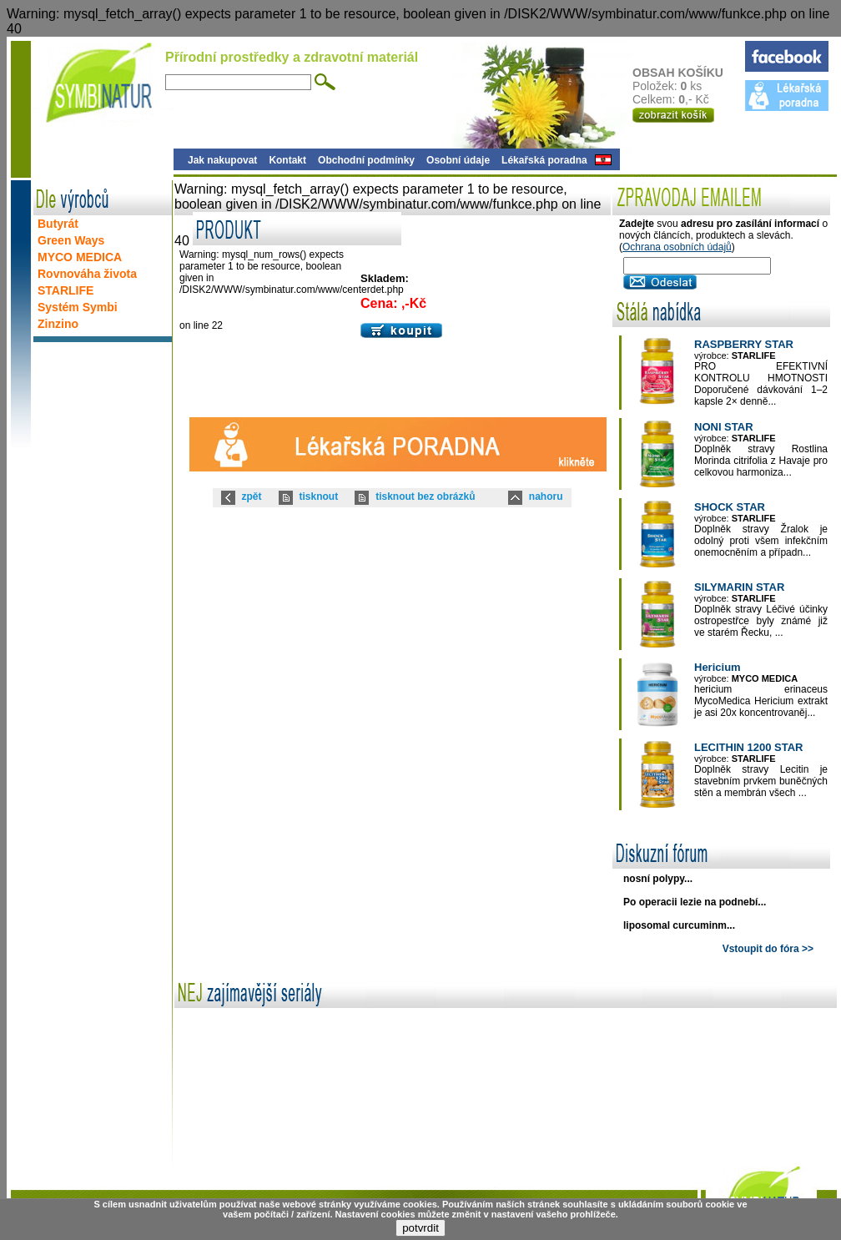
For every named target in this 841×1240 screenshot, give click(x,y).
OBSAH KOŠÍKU (687, 72)
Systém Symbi (78, 307)
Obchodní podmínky (366, 160)
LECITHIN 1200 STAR (748, 747)
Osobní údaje (458, 160)
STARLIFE (65, 290)
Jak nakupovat (222, 160)
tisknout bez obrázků (425, 496)
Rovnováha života (87, 273)
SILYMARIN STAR (739, 587)
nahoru (546, 496)
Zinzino (58, 323)
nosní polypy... (657, 879)
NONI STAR (723, 427)
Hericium (717, 667)
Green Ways (71, 240)
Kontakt (287, 160)
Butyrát (58, 223)
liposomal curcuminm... (679, 925)
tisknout (319, 496)
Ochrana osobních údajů (677, 247)
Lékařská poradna (544, 160)
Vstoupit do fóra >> (768, 949)
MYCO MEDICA (80, 257)
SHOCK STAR (729, 507)
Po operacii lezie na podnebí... (694, 902)
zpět (252, 496)
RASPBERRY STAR (743, 344)
